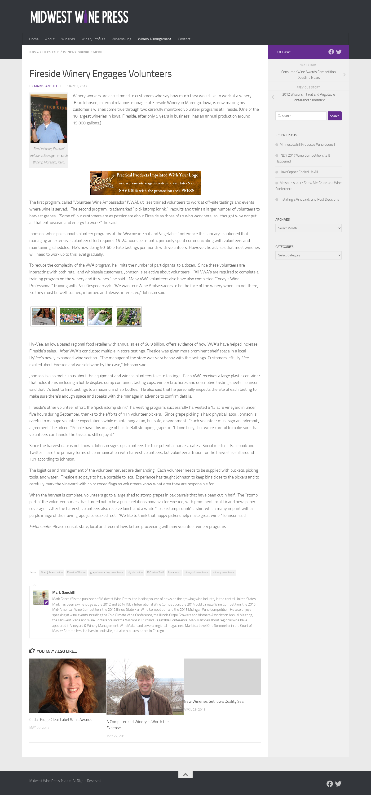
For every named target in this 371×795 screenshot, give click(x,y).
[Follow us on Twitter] (339, 52)
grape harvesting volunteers (106, 572)
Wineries (68, 39)
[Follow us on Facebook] (331, 52)
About (50, 39)
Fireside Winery (76, 572)
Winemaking (121, 39)
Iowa (34, 52)
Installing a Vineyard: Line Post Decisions (309, 199)
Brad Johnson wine (52, 572)
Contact (184, 39)
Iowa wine (174, 572)
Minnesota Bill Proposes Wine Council (307, 144)
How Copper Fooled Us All (299, 172)
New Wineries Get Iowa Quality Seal (214, 701)
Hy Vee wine (135, 572)
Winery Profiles (93, 39)
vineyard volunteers (196, 572)
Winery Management (154, 39)
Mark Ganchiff (46, 86)
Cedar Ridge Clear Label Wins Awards (60, 719)
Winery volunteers (223, 572)
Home (34, 39)
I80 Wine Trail (155, 572)
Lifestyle (50, 52)
